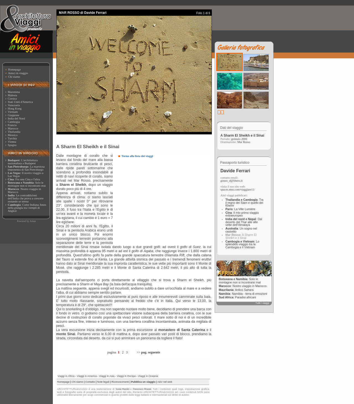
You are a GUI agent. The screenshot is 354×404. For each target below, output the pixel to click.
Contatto (90, 381)
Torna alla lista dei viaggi (137, 156)
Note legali (103, 381)
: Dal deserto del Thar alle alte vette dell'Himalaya (243, 221)
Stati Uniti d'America (20, 101)
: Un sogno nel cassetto (241, 230)
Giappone (13, 115)
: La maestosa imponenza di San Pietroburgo (26, 168)
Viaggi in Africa (66, 376)
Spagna (12, 145)
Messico (13, 135)
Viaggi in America (87, 376)
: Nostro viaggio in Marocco (243, 286)
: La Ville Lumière (240, 209)
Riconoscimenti (120, 381)
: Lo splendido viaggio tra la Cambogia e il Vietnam (242, 244)
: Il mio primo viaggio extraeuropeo (242, 214)
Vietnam (13, 111)
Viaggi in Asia (106, 376)
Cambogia (14, 121)
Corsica (12, 98)
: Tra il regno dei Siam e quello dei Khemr (244, 202)
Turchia (12, 138)
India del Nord (16, 118)
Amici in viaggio (18, 73)
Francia (12, 125)
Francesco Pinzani (142, 389)
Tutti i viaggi (262, 303)
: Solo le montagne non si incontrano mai (27, 184)
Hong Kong (15, 108)
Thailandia (14, 131)
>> (148, 352)
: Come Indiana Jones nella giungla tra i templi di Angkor (27, 207)
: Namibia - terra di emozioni (243, 293)
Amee (33, 221)
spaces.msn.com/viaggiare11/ (237, 189)
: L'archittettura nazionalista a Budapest (23, 162)
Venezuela (14, 105)
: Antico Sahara (236, 289)
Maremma (14, 91)
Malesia (12, 95)
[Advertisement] (164, 200)
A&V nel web (164, 381)
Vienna (12, 141)
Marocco (13, 128)
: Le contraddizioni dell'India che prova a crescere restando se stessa (25, 198)
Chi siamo (14, 76)
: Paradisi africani (237, 297)
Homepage (14, 69)
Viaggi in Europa (126, 376)
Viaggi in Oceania (148, 376)
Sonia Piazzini (122, 389)
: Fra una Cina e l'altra (24, 179)
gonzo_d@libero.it (231, 180)
